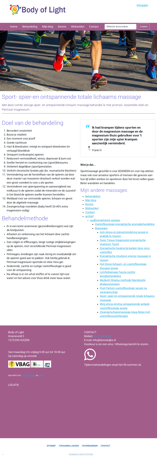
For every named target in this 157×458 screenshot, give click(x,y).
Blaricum (32, 375)
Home (13, 26)
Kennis (62, 26)
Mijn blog (47, 26)
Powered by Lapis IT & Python (81, 454)
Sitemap (51, 446)
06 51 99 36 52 (102, 336)
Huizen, (24, 375)
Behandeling (29, 26)
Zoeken (144, 26)
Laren (41, 375)
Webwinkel (77, 26)
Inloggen (142, 5)
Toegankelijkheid (69, 446)
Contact (94, 26)
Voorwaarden (90, 446)
